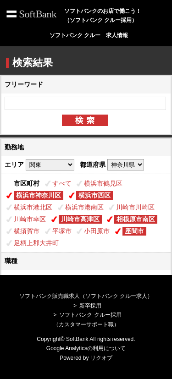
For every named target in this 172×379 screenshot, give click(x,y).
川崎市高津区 (80, 219)
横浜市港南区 (84, 207)
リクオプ (101, 358)
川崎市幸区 (30, 219)
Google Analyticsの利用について (86, 348)
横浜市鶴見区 (103, 183)
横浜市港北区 (33, 207)
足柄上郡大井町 (36, 243)
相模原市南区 (136, 219)
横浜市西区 (94, 195)
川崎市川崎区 (135, 207)
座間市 (134, 231)
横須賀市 (26, 231)
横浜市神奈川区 (38, 195)
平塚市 (62, 231)
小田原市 (97, 231)
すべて (62, 183)
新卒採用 (90, 305)
